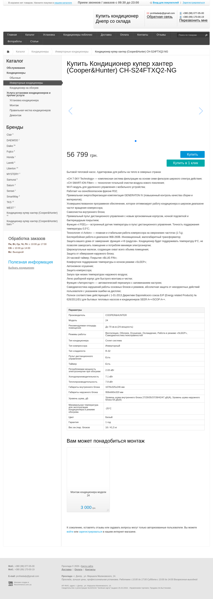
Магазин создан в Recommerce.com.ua (22, 583)
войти (70, 531)
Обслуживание (16, 67)
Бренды (14, 127)
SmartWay (13, 196)
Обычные (15, 77)
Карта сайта (87, 566)
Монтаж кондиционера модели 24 (88, 494)
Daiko (11, 145)
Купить (192, 154)
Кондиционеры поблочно (77, 34)
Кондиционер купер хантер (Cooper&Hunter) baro (32, 223)
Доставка (106, 34)
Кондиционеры (16, 72)
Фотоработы (14, 41)
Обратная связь (160, 17)
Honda (11, 157)
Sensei (11, 190)
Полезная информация (30, 262)
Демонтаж (15, 115)
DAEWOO (13, 140)
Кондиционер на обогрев (24, 87)
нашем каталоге (63, 3)
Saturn (11, 185)
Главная (12, 34)
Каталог (30, 34)
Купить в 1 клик (185, 163)
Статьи (34, 41)
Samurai (12, 179)
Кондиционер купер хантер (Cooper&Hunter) (32, 213)
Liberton (12, 168)
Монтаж (14, 105)
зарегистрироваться (90, 531)
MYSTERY (13, 174)
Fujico (11, 151)
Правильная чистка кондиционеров (30, 110)
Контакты (142, 34)
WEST (11, 207)
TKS (10, 202)
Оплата (124, 34)
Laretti (11, 162)
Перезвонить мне (193, 20)
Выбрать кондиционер (21, 268)
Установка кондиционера (24, 100)
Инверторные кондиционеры (26, 82)
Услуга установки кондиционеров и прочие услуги (29, 94)
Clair (10, 134)
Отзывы (161, 34)
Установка (49, 34)
